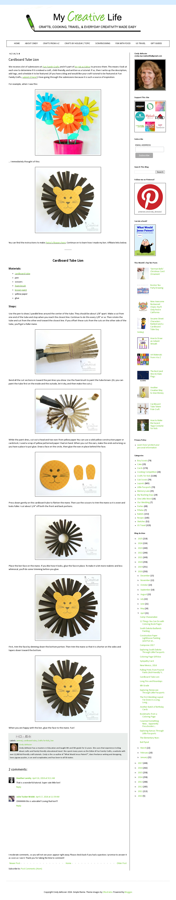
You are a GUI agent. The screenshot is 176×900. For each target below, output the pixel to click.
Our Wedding (143, 502)
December (145, 576)
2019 (140, 567)
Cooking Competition (147, 472)
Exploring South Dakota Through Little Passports (152, 651)
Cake (139, 464)
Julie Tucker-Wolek (25, 797)
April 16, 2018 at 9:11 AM (43, 778)
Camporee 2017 (147, 645)
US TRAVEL (140, 43)
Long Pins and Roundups (151, 681)
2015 (140, 772)
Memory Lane (143, 491)
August (143, 594)
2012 (140, 787)
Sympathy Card (147, 661)
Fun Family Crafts (51, 67)
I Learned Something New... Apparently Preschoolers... (149, 724)
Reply (18, 787)
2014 (140, 777)
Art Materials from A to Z (156, 356)
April (142, 613)
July (142, 599)
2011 (140, 791)
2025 (140, 539)
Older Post (122, 863)
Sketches (141, 521)
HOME (17, 43)
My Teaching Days (145, 495)
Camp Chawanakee (148, 617)
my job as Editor (82, 67)
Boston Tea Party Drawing (156, 286)
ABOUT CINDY (31, 43)
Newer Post (14, 863)
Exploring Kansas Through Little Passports (152, 732)
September (145, 590)
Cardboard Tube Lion (149, 677)
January (144, 757)
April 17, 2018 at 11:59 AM (47, 797)
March (143, 748)
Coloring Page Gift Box (150, 657)
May (142, 608)
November (145, 580)
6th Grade (144, 685)
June (142, 604)
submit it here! (29, 77)
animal (19, 741)
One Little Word (144, 499)
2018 (140, 571)
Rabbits (140, 514)
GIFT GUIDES (156, 43)
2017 (140, 763)
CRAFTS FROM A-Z (51, 43)
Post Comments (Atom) (31, 869)
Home (68, 863)
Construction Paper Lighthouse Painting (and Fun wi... (150, 638)
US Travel (141, 525)
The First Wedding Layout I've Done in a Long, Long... (151, 700)
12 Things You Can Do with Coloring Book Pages (152, 622)
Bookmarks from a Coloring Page (148, 715)
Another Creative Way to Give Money (157, 390)
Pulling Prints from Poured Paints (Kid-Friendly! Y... (152, 671)
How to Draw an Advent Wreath (156, 341)
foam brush (20, 286)
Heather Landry (23, 778)
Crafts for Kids (44, 741)
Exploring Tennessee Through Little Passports (152, 691)
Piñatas (140, 510)
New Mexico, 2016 (148, 665)
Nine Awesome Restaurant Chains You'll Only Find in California (157, 307)
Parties (140, 506)
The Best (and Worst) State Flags (156, 374)
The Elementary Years (149, 738)
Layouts (140, 483)
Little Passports (144, 487)
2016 (140, 768)
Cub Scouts (142, 480)
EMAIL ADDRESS (143, 145)
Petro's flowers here (56, 242)
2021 (140, 557)
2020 (140, 562)
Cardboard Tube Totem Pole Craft (155, 407)
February (144, 753)
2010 (140, 796)
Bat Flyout (144, 742)
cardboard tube (22, 273)
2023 (140, 548)
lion (52, 741)
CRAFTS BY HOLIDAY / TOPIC (77, 43)
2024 (140, 543)
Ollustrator (107, 892)
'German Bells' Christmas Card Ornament (157, 272)
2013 (140, 782)
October (144, 585)
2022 (140, 553)
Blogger (128, 892)
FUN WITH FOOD (123, 43)
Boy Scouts (142, 461)
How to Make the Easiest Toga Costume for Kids (157, 424)
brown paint (21, 290)
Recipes (140, 518)
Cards (140, 468)
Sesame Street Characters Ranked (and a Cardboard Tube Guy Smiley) (150, 325)
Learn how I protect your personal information (148, 446)
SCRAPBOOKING (102, 43)
